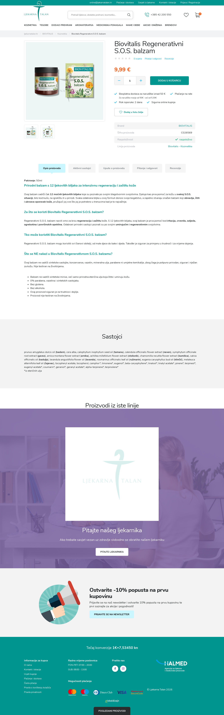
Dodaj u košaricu (169, 80)
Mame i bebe (133, 25)
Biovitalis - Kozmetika (180, 146)
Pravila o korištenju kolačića (37, 687)
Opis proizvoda (52, 168)
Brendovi (171, 25)
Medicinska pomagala (109, 25)
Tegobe (44, 25)
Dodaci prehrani (61, 25)
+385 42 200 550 (158, 14)
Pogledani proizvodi (112, 711)
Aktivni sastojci (82, 168)
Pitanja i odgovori (153, 58)
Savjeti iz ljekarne (146, 2)
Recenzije (169, 58)
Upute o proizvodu (114, 168)
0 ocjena (138, 58)
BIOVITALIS (185, 126)
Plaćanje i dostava (125, 2)
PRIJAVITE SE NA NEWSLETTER (111, 614)
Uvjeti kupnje (30, 674)
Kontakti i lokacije (167, 2)
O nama (28, 665)
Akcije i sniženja (152, 25)
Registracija (194, 2)
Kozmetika (30, 25)
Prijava (183, 2)
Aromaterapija (84, 25)
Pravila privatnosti (32, 692)
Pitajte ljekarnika (112, 551)
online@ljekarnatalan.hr (101, 2)
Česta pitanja (30, 683)
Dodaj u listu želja (131, 112)
